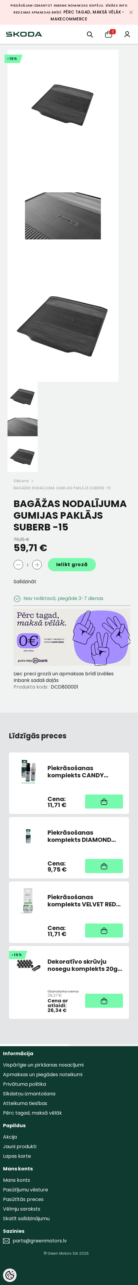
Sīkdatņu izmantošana (29, 1093)
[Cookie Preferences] (10, 1275)
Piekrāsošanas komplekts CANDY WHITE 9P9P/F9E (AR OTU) (78, 771)
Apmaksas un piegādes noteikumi (42, 1074)
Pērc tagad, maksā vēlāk (32, 1112)
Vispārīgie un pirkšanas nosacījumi (43, 1064)
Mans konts (16, 1180)
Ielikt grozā (72, 564)
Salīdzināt (25, 581)
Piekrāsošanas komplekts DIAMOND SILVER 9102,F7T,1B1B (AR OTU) (85, 836)
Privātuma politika (24, 1084)
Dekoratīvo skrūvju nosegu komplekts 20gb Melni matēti (85, 965)
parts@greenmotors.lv (40, 1241)
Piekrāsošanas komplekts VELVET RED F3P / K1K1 (82, 900)
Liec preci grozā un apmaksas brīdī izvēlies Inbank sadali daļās (64, 677)
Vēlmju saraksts (21, 1208)
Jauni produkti (19, 1146)
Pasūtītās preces (23, 1199)
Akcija (10, 1136)
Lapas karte (17, 1156)
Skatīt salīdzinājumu (26, 1218)
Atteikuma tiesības (25, 1103)
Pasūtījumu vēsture (25, 1189)
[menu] (90, 34)
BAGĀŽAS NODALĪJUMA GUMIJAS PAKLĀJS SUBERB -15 (62, 488)
